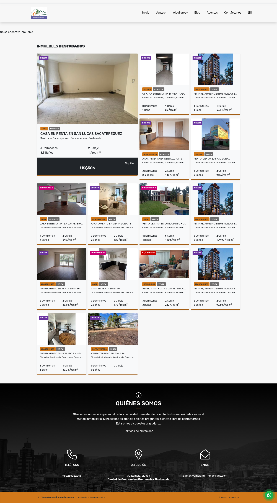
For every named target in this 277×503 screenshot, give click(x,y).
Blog (197, 12)
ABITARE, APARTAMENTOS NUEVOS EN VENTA (215, 93)
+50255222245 (72, 475)
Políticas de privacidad (138, 431)
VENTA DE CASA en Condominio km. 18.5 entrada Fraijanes (164, 223)
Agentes (212, 12)
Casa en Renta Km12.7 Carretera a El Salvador (62, 223)
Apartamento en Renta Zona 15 (162, 158)
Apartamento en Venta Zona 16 (60, 288)
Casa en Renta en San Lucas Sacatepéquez (81, 134)
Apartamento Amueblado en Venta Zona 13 (62, 353)
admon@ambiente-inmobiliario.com (205, 475)
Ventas (160, 12)
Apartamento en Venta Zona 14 (111, 223)
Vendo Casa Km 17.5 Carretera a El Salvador (164, 288)
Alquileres (179, 12)
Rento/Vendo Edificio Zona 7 (212, 158)
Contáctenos (232, 12)
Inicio (145, 12)
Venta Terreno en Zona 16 (108, 353)
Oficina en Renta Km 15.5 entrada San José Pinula (164, 93)
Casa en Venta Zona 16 (105, 288)
